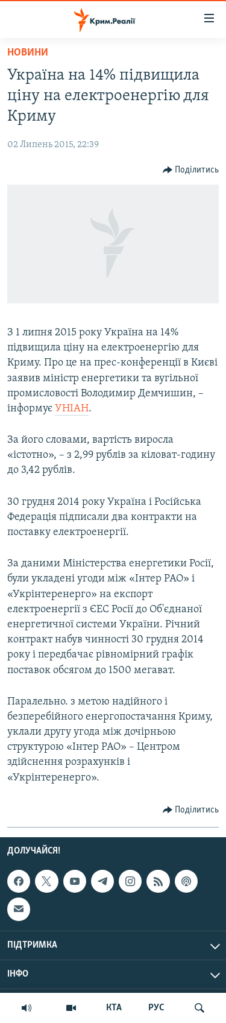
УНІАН (72, 408)
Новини (27, 53)
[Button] (191, 170)
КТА (114, 1008)
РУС (156, 1008)
